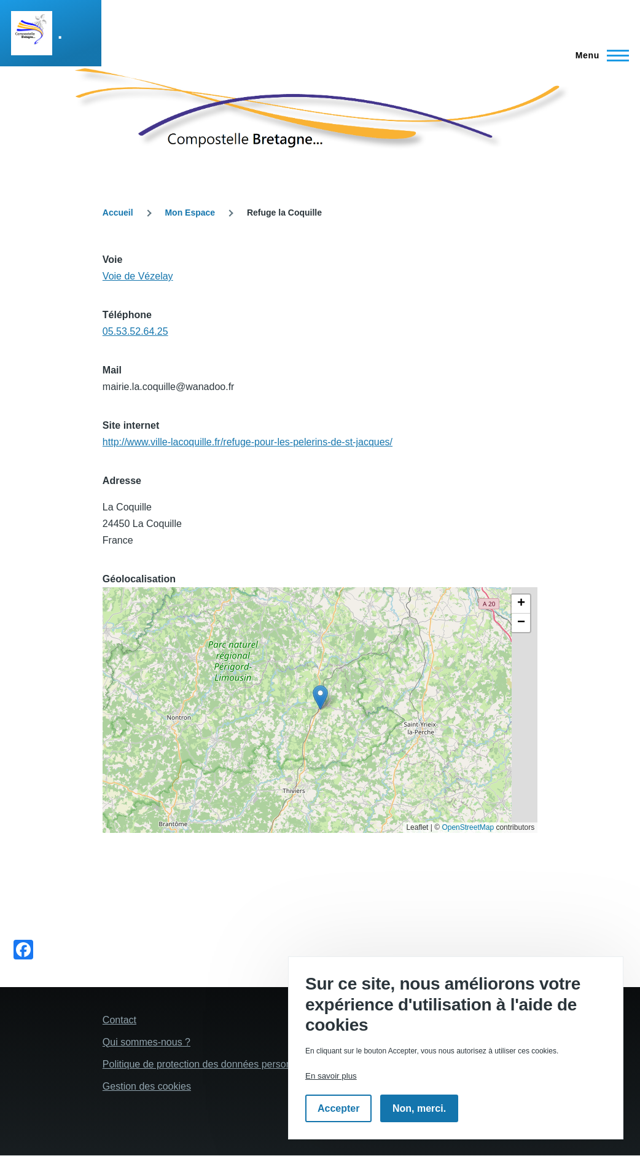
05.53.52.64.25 (135, 331)
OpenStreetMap (468, 827)
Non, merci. (419, 1108)
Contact (119, 1020)
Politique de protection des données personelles (207, 1064)
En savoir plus (331, 1075)
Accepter (338, 1108)
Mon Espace (190, 212)
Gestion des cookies (147, 1086)
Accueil (118, 212)
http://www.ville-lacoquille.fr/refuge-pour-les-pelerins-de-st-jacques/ (247, 442)
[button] (320, 697)
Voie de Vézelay (138, 276)
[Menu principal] (598, 55)
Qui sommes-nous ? (146, 1042)
